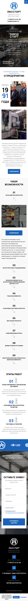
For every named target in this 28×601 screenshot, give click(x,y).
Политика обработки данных (14, 590)
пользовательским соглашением (14, 513)
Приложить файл (9, 507)
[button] (14, 171)
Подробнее (23, 597)
